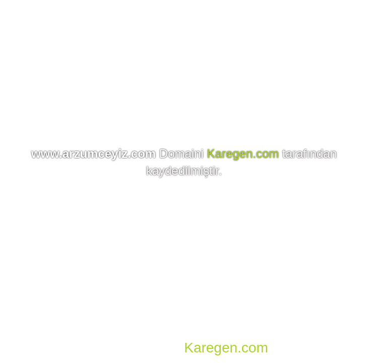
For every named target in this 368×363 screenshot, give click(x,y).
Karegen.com (243, 153)
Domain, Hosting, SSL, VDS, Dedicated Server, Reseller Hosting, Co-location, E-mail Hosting (187, 332)
